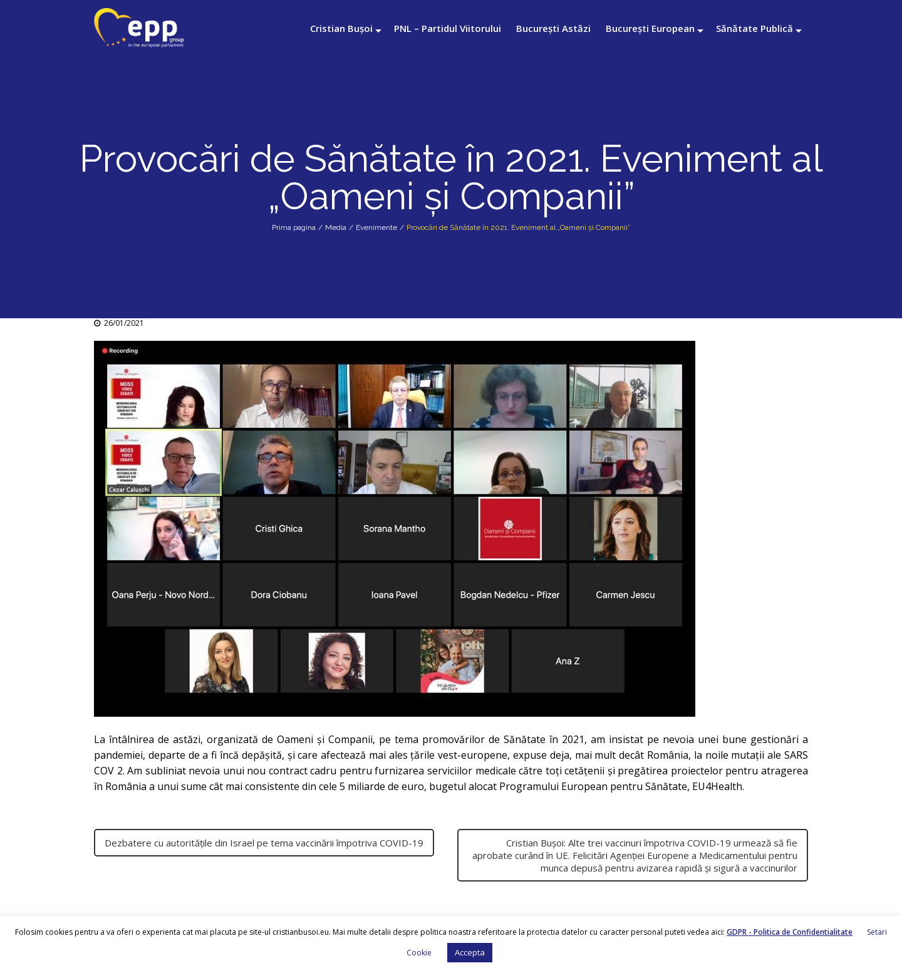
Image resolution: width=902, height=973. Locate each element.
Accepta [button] (470, 952)
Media (335, 227)
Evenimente (376, 227)
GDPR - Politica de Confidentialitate (790, 932)
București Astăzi (553, 28)
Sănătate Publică (754, 28)
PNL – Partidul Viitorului (447, 28)
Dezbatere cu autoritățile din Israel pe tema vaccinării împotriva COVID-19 (264, 842)
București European (650, 28)
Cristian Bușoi (341, 28)
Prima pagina (294, 227)
